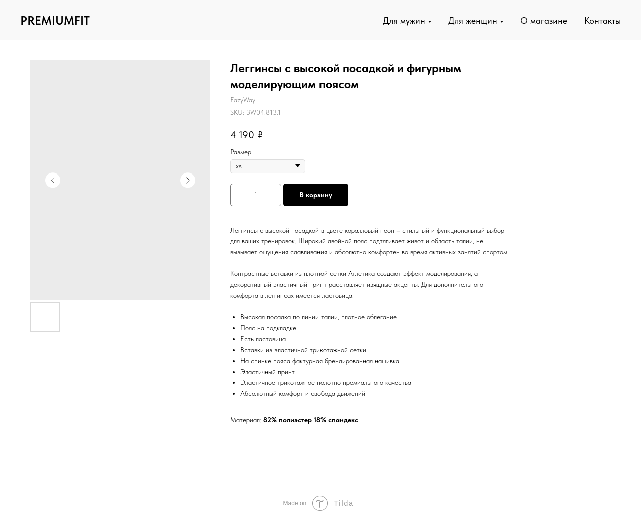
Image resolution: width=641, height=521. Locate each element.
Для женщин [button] (472, 20)
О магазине (543, 20)
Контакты (602, 20)
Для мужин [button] (404, 20)
